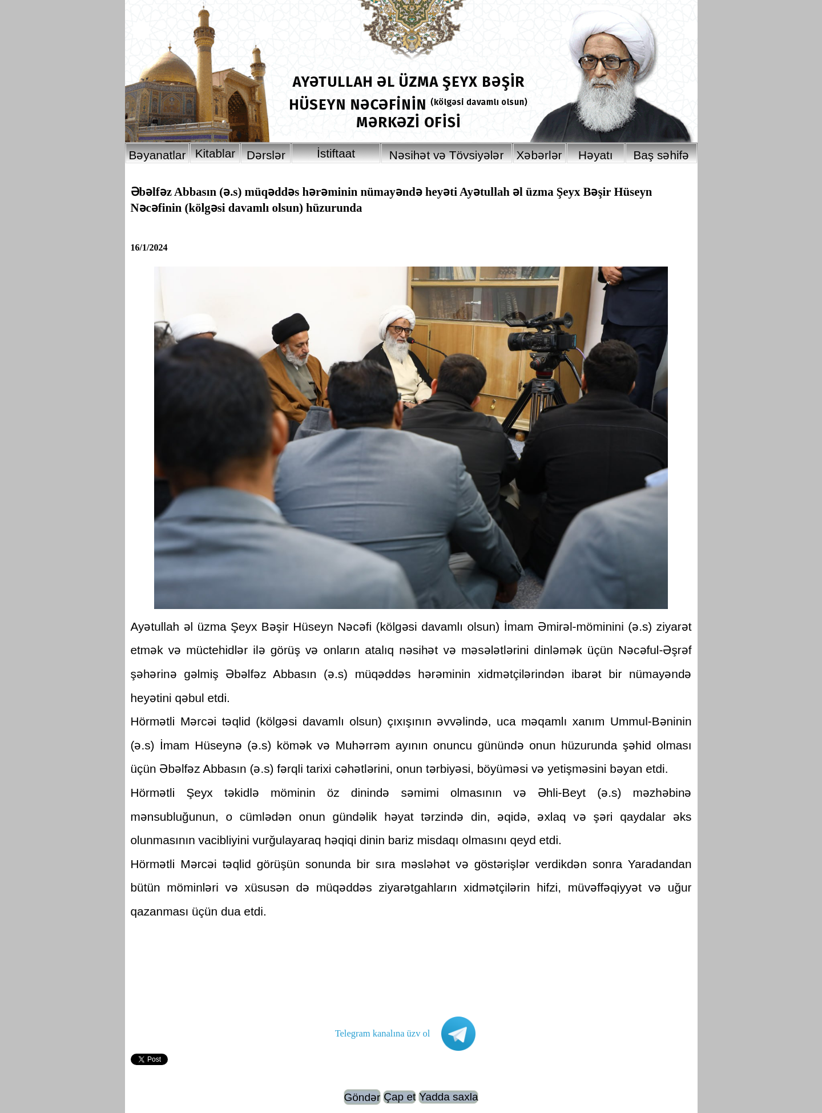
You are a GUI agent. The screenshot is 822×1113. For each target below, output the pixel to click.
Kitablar (215, 153)
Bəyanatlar (157, 155)
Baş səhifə (661, 155)
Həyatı (595, 155)
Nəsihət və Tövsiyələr (446, 155)
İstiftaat (336, 153)
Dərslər (266, 155)
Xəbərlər (539, 155)
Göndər (362, 1097)
